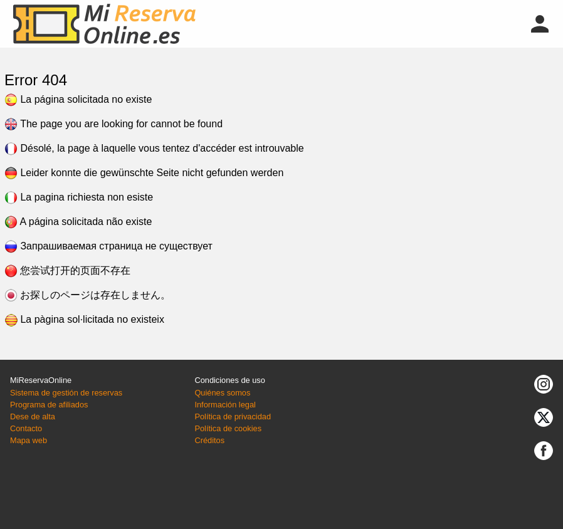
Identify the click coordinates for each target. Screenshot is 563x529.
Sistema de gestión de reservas (66, 392)
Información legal (224, 404)
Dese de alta (32, 416)
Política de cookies (227, 428)
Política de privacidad (232, 416)
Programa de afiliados (49, 404)
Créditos (209, 440)
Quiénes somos (222, 392)
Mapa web (28, 440)
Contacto (26, 428)
